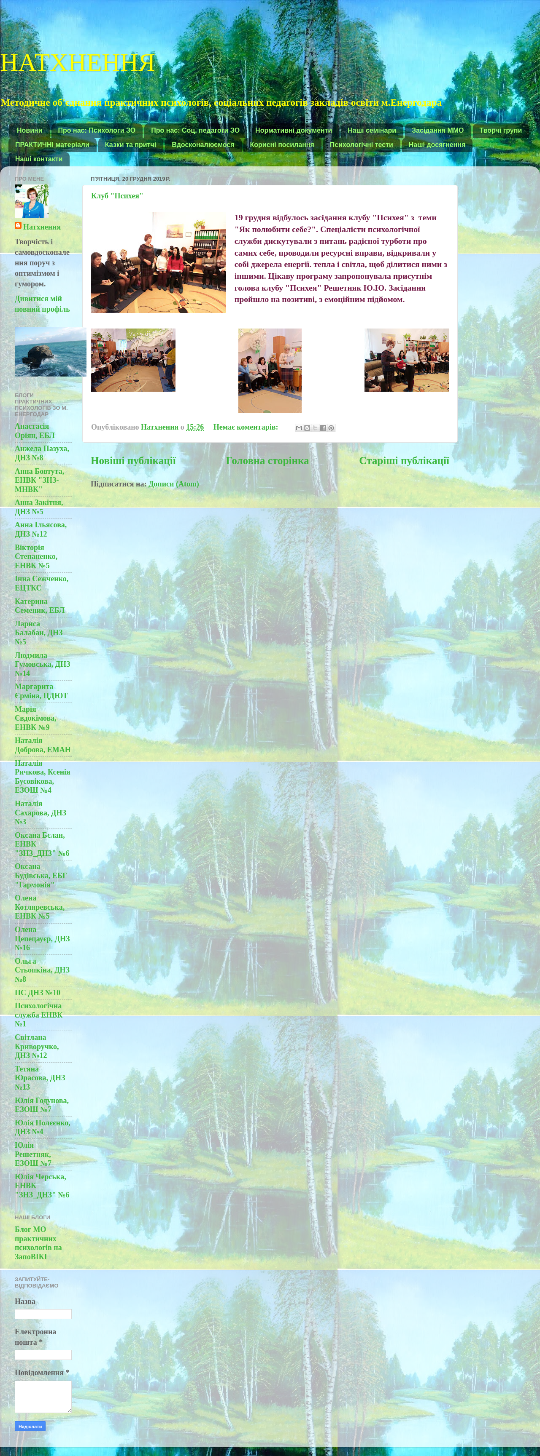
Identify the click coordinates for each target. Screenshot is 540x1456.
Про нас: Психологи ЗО (97, 130)
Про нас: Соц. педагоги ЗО (195, 130)
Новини (30, 130)
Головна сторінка (267, 460)
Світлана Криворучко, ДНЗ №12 (37, 1046)
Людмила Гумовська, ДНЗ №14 (42, 664)
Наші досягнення (437, 144)
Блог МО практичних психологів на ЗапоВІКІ (38, 1243)
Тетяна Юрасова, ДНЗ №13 (40, 1078)
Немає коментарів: (246, 427)
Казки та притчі (130, 144)
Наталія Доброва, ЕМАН (43, 745)
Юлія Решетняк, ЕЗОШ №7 (33, 1154)
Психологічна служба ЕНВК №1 (38, 1015)
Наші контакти (38, 159)
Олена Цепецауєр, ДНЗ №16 (42, 938)
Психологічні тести (361, 144)
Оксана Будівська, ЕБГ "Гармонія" (41, 875)
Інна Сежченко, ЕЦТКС (41, 583)
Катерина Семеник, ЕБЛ (40, 606)
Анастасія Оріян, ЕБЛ (35, 431)
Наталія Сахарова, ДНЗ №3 (40, 812)
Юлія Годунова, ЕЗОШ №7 (42, 1105)
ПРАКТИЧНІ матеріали (52, 144)
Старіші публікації (404, 460)
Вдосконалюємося (203, 144)
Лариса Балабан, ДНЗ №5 (38, 633)
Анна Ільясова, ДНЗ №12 (41, 529)
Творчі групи (501, 130)
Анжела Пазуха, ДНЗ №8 (42, 453)
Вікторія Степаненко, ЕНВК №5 (36, 556)
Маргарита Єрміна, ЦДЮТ (41, 691)
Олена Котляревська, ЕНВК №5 (40, 907)
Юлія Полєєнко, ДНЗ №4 (42, 1127)
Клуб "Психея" (117, 196)
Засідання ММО (438, 130)
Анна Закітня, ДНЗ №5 (39, 507)
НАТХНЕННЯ (77, 60)
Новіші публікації (133, 460)
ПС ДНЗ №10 (37, 992)
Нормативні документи (293, 130)
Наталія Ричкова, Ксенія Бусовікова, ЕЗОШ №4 (42, 777)
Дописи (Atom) (173, 484)
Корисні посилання (282, 144)
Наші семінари (372, 130)
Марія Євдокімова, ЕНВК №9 (36, 718)
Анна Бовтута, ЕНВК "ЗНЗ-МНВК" (39, 480)
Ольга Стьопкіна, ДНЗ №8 (42, 970)
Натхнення (42, 227)
